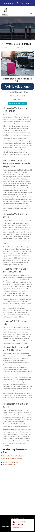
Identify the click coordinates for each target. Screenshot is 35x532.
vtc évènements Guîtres (10, 462)
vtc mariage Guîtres (9, 464)
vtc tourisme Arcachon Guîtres (12, 458)
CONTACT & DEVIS (25, 3)
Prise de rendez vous (17, 104)
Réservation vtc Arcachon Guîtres (13, 456)
